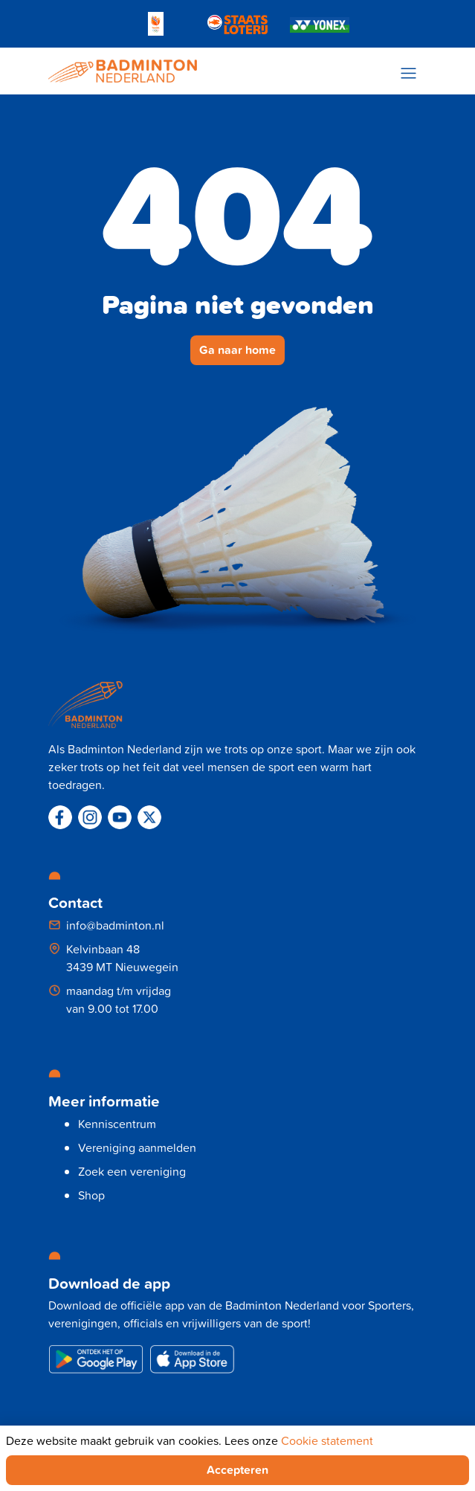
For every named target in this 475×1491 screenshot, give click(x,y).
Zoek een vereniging (132, 1171)
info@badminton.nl (115, 925)
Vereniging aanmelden (137, 1147)
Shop (91, 1195)
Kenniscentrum (117, 1123)
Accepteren (237, 1469)
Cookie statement (327, 1440)
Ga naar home (237, 349)
